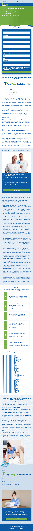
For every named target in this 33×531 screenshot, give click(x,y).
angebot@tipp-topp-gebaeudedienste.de (22, 1)
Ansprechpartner (6, 35)
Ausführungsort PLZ (6, 62)
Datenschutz (21, 528)
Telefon (4, 39)
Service (4, 49)
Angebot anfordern (16, 190)
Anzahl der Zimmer (6, 53)
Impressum (11, 528)
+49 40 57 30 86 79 (7, 1)
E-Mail (4, 44)
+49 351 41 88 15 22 (11, 92)
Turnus (4, 58)
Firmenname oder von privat (7, 30)
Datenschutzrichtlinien (8, 69)
